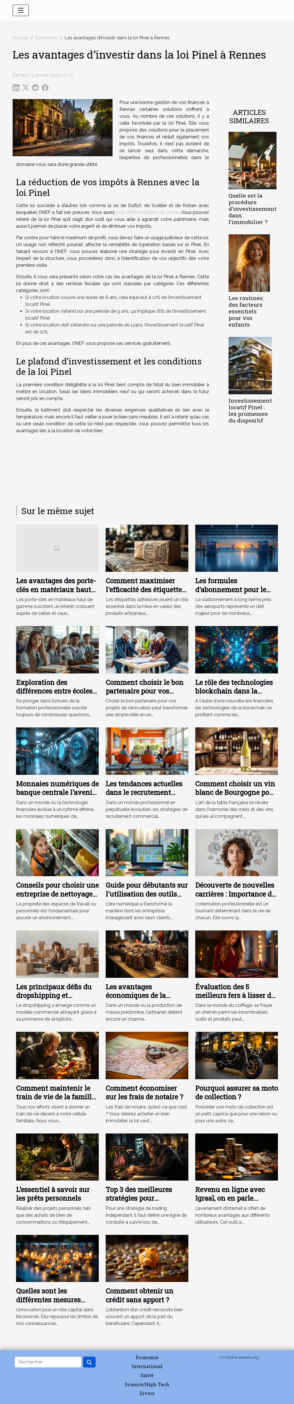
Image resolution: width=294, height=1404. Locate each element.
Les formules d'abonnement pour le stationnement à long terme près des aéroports (234, 593)
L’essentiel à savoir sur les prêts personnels (53, 1194)
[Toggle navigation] (21, 10)
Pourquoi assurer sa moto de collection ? (236, 1092)
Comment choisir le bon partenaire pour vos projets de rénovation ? (144, 691)
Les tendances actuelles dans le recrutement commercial (144, 792)
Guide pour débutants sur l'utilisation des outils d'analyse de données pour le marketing (147, 898)
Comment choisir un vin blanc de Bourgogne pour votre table (235, 792)
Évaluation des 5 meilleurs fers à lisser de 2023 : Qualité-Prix (234, 995)
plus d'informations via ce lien (147, 212)
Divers (147, 1393)
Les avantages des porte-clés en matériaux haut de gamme (56, 589)
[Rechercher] (48, 1362)
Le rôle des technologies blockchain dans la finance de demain (234, 691)
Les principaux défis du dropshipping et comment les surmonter (55, 995)
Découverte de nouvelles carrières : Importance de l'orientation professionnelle (235, 898)
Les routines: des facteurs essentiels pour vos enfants (246, 311)
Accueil (20, 37)
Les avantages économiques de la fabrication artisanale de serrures (145, 999)
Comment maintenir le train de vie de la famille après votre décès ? (55, 1097)
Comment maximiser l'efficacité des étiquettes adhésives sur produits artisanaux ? (145, 593)
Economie (46, 37)
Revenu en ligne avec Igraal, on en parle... (230, 1194)
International (147, 1366)
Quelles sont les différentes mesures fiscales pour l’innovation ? (57, 1304)
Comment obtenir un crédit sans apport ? (139, 1295)
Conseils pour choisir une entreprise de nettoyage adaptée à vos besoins (57, 893)
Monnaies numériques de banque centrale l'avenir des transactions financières (57, 796)
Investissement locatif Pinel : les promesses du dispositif (250, 410)
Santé (147, 1375)
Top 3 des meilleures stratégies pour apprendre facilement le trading (144, 1202)
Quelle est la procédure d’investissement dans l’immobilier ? (252, 208)
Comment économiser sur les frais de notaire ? (144, 1092)
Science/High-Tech (147, 1384)
